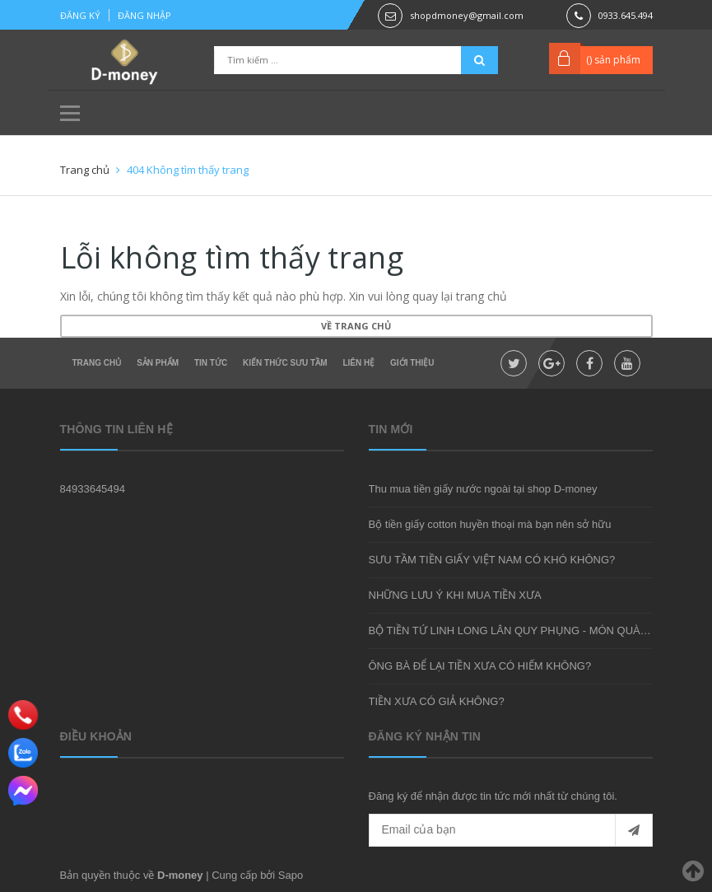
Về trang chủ (356, 326)
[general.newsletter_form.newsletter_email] (511, 830)
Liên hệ (358, 362)
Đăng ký (80, 15)
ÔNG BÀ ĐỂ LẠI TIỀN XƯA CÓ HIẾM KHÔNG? (480, 666)
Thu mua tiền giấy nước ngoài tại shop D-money (483, 489)
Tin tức (210, 362)
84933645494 (93, 489)
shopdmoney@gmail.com (467, 15)
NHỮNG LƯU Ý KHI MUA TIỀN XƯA (455, 595)
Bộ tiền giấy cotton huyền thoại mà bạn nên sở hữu (490, 524)
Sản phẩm (158, 362)
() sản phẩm (613, 60)
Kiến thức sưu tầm (285, 362)
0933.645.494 (625, 15)
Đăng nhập (144, 15)
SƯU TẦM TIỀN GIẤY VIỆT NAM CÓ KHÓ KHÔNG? (492, 559)
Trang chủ (97, 362)
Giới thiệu (412, 362)
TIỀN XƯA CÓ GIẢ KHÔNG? (437, 701)
